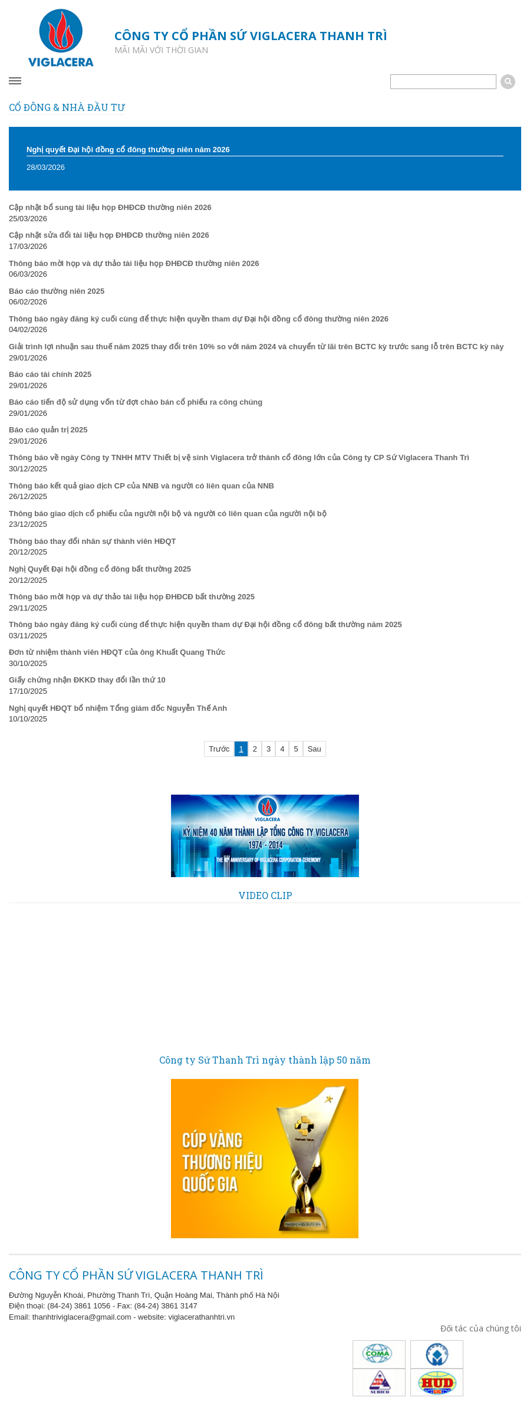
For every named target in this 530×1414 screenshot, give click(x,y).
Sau (314, 748)
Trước (219, 748)
